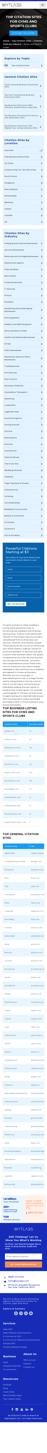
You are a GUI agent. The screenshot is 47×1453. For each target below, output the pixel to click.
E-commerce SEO (12, 1336)
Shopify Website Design (15, 1347)
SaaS (5, 1362)
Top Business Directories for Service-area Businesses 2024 (22, 116)
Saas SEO (7, 1329)
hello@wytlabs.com (18, 1281)
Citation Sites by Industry (16, 235)
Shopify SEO (9, 1343)
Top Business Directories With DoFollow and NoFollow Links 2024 (22, 106)
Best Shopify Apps (12, 1395)
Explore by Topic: (17, 58)
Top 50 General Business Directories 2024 (22, 86)
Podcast (7, 1385)
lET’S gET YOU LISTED (23, 33)
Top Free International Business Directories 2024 (22, 96)
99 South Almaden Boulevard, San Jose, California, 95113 (24, 1286)
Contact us (28, 1367)
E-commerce (9, 1369)
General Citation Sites (20, 76)
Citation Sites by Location (16, 141)
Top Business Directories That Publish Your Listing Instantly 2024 (22, 127)
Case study (8, 1392)
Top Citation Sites (21, 41)
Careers (27, 1363)
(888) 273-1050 (35, 1212)
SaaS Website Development (17, 1333)
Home (6, 41)
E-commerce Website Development (21, 1340)
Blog (5, 1388)
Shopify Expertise (12, 1366)
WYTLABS (21, 1415)
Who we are (29, 1360)
